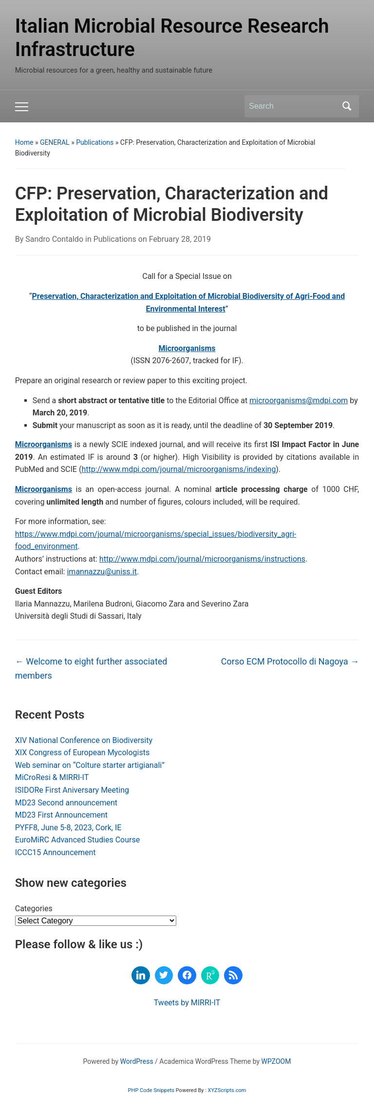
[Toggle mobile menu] (21, 107)
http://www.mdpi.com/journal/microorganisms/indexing (178, 469)
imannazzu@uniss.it (101, 571)
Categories (34, 908)
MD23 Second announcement (66, 802)
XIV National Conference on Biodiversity (83, 740)
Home (24, 142)
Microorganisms (186, 348)
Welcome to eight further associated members (91, 668)
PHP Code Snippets (151, 1090)
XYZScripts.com (227, 1090)
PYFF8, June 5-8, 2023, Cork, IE (68, 827)
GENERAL (55, 142)
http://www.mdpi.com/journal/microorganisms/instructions (202, 559)
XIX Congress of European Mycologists (82, 752)
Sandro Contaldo (54, 239)
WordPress (136, 1061)
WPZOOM (276, 1061)
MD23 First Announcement (61, 815)
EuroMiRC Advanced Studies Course (77, 839)
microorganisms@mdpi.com (298, 400)
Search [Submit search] (346, 106)
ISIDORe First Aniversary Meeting (72, 790)
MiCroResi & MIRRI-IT (52, 777)
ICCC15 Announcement (55, 852)
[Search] (292, 106)
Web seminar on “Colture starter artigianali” (90, 765)
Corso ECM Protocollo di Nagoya (290, 661)
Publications (94, 142)
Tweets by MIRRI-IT (187, 1002)
